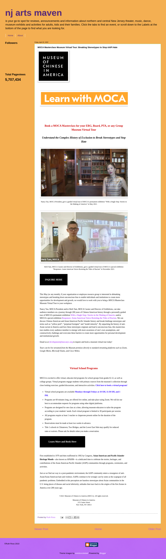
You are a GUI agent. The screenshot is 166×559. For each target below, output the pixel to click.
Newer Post (41, 529)
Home (10, 35)
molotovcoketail (81, 553)
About (20, 35)
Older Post (154, 529)
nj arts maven (33, 13)
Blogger (103, 553)
